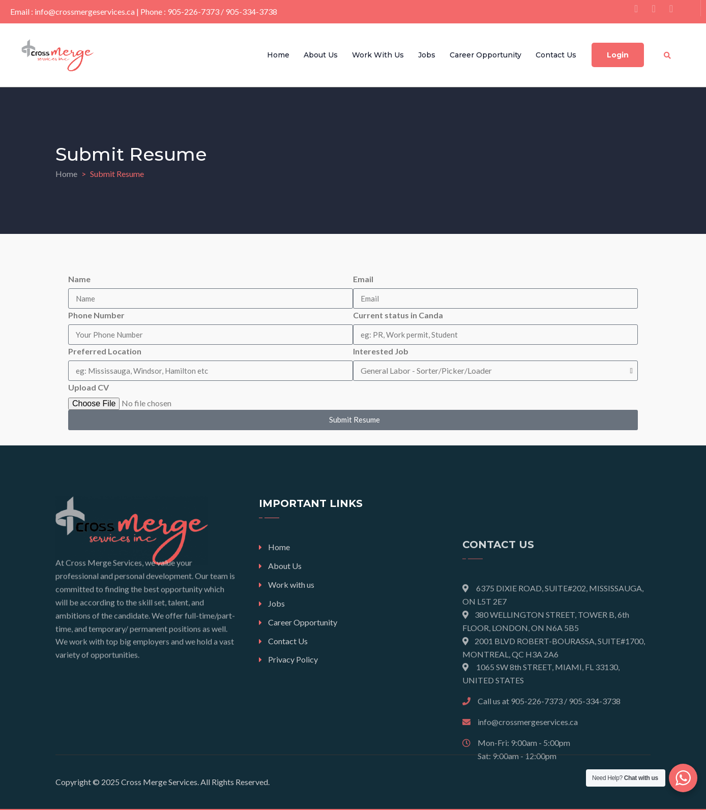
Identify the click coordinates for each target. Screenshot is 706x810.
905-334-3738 (251, 11)
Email (363, 279)
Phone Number (96, 315)
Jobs (426, 54)
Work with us (378, 54)
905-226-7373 (193, 11)
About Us (321, 54)
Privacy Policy (293, 659)
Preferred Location (104, 351)
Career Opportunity (485, 54)
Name (79, 279)
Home (278, 54)
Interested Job (380, 351)
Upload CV (88, 387)
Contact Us (556, 54)
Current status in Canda (398, 315)
